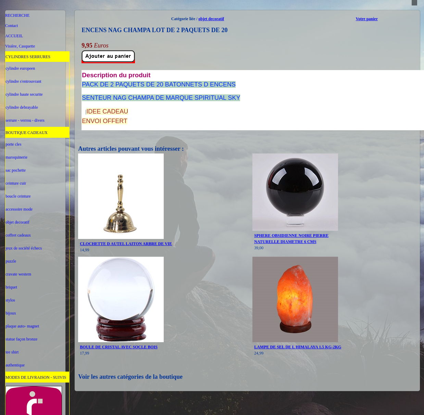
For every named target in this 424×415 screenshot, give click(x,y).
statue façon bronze (21, 339)
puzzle (10, 261)
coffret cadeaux (18, 235)
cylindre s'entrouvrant (23, 81)
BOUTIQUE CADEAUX (26, 132)
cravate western (18, 274)
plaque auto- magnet (22, 326)
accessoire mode (19, 209)
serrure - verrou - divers (25, 120)
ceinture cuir (15, 183)
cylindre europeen (20, 68)
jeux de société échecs (23, 248)
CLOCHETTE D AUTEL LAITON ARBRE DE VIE (126, 243)
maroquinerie (16, 157)
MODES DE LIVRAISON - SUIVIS (35, 377)
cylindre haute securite (24, 94)
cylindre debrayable (21, 107)
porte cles (13, 144)
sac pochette (15, 170)
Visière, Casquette (20, 46)
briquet (11, 287)
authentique (15, 365)
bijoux (10, 313)
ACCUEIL (14, 36)
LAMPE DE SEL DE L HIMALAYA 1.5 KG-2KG (297, 347)
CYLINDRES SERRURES (27, 56)
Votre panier (367, 18)
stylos (10, 300)
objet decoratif (17, 222)
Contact (11, 25)
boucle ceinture (18, 196)
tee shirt (11, 352)
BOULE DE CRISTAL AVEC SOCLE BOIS (119, 347)
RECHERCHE (17, 15)
